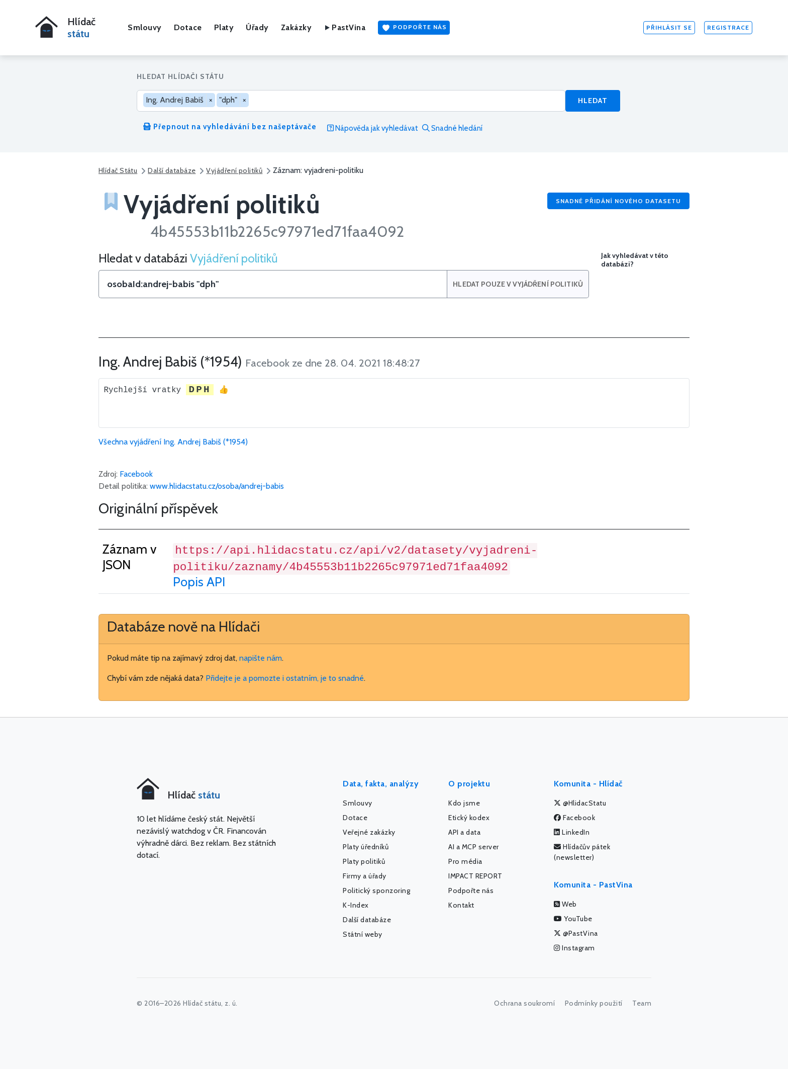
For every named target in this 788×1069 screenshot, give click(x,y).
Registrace (728, 27)
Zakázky (296, 27)
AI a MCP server (473, 846)
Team (641, 1003)
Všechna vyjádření (173, 442)
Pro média (465, 861)
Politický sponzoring (376, 890)
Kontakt (461, 905)
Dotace (188, 27)
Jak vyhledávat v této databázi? (634, 260)
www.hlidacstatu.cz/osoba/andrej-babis (217, 486)
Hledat (593, 100)
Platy (224, 27)
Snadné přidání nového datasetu (618, 201)
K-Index (356, 905)
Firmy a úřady (364, 875)
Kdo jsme (464, 803)
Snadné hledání (452, 128)
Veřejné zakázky (369, 832)
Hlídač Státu (117, 170)
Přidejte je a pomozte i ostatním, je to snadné (285, 678)
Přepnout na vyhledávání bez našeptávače (230, 126)
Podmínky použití (594, 1003)
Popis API (199, 581)
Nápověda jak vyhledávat (372, 128)
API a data (464, 832)
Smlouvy (145, 27)
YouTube (573, 918)
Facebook (136, 474)
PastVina (344, 27)
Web (565, 904)
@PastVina (576, 933)
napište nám (260, 658)
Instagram (574, 947)
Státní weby (362, 934)
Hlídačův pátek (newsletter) (582, 852)
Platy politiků (364, 861)
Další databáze (171, 170)
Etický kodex (468, 817)
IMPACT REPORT (475, 875)
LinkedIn (571, 832)
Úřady (257, 27)
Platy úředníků (365, 846)
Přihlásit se (669, 27)
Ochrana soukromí (524, 1003)
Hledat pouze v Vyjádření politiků (518, 284)
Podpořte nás (414, 28)
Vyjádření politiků (234, 170)
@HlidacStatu (580, 803)
